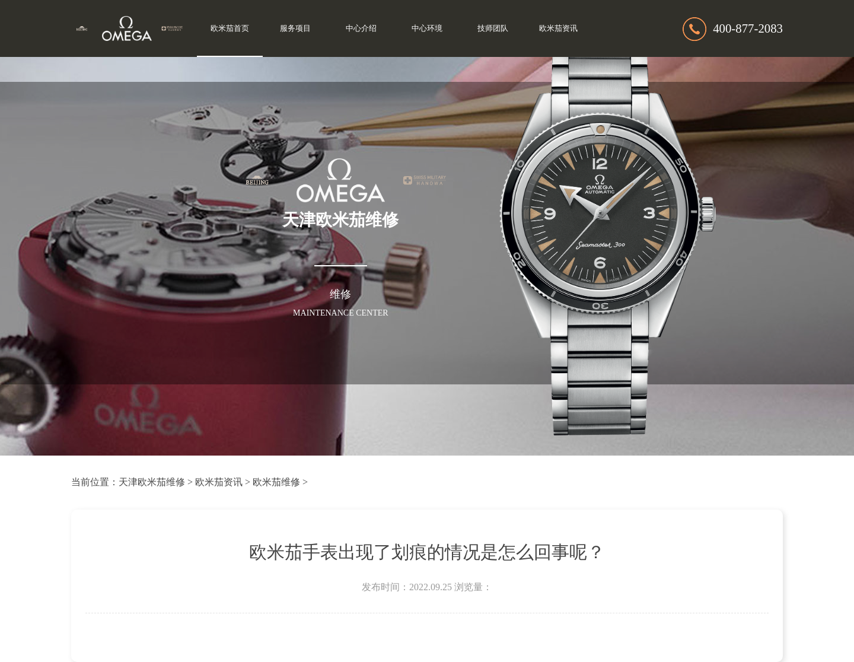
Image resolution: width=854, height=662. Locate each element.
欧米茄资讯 (558, 28)
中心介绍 (361, 28)
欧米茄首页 (230, 28)
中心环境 (427, 28)
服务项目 (295, 28)
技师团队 (492, 28)
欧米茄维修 (276, 482)
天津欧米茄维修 (152, 482)
